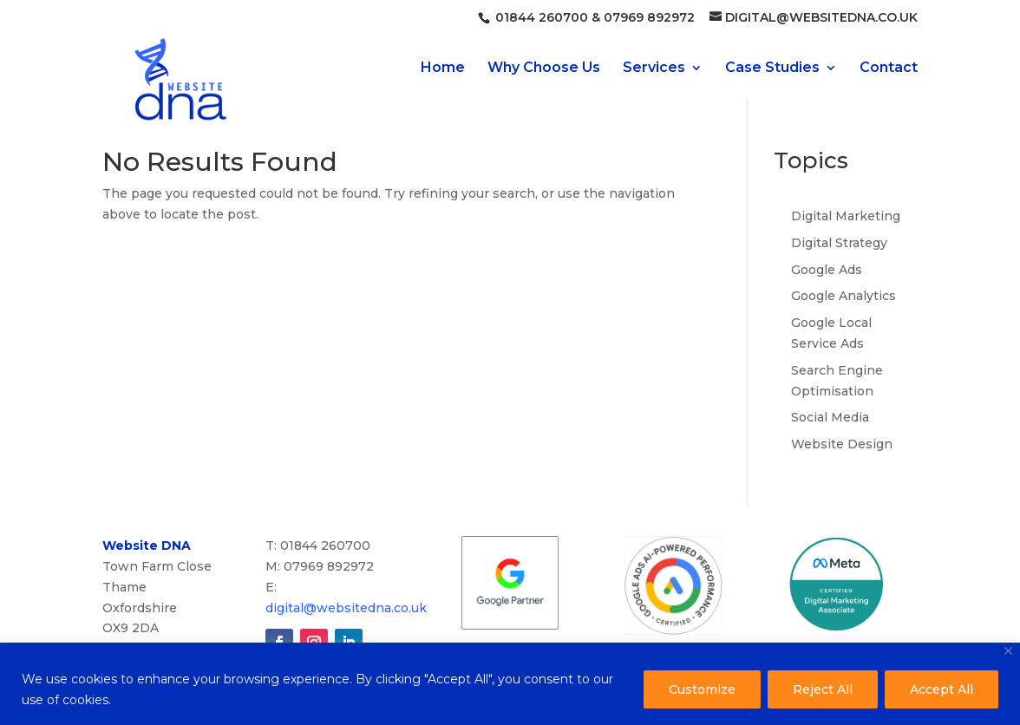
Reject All (823, 689)
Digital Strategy (839, 243)
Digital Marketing (845, 216)
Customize (702, 689)
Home (443, 68)
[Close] (1008, 651)
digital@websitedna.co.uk (346, 608)
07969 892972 (647, 17)
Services (654, 68)
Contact (889, 68)
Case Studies (772, 68)
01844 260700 (540, 17)
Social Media (830, 417)
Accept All (941, 689)
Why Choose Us (543, 68)
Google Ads (826, 270)
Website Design (841, 444)
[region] (510, 684)
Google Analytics (843, 296)
